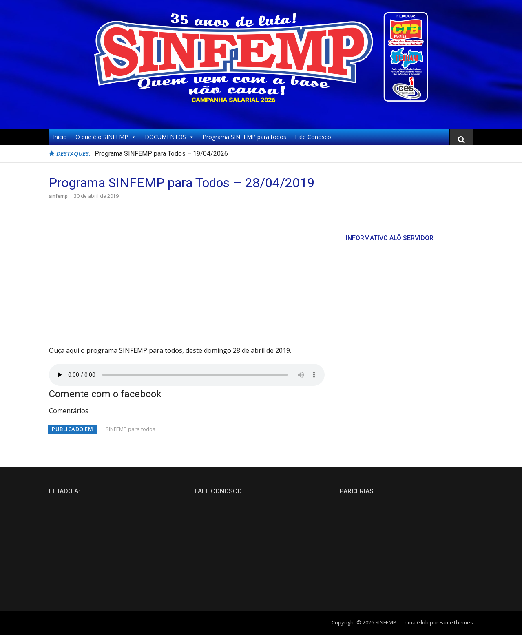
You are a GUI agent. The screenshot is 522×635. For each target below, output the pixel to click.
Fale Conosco (313, 137)
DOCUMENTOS (169, 137)
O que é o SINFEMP (105, 137)
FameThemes (456, 622)
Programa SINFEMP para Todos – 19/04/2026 (161, 153)
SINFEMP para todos (130, 429)
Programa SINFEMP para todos (244, 137)
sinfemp (58, 195)
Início (60, 137)
